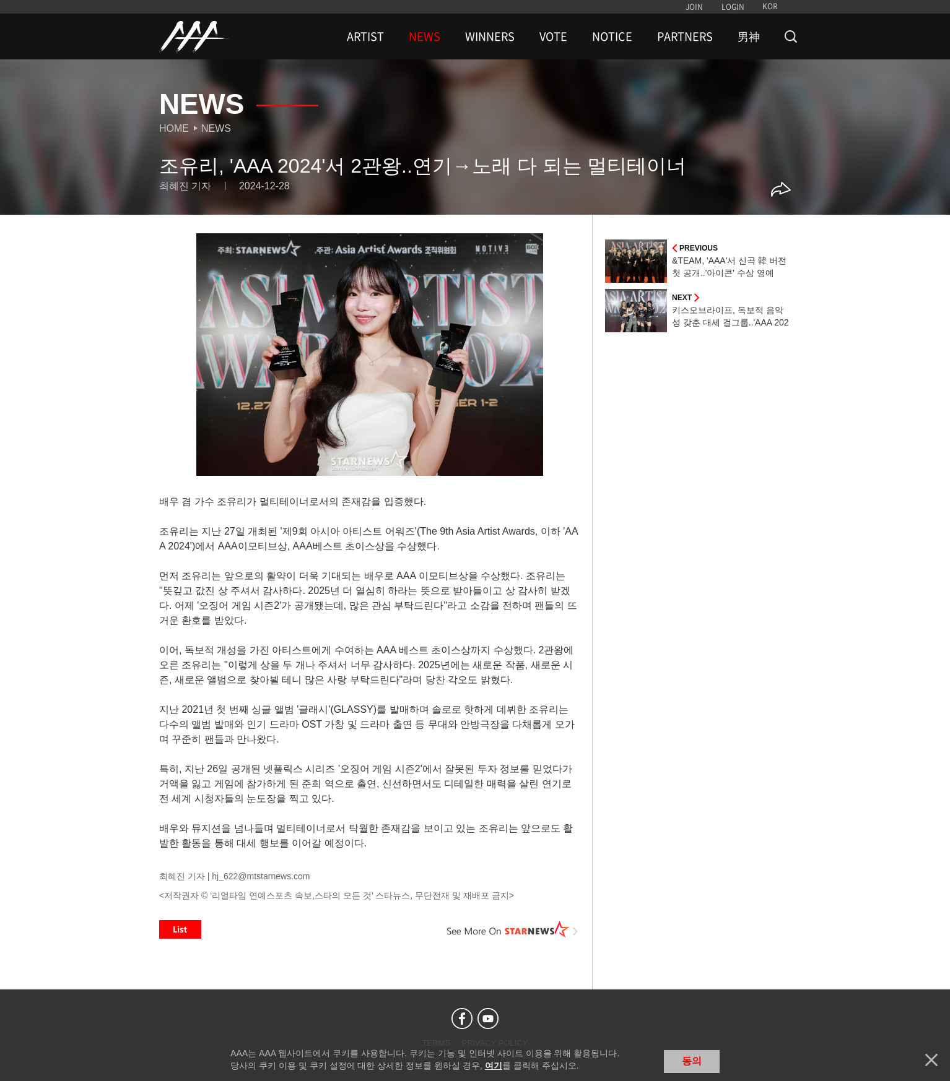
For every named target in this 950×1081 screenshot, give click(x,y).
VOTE (553, 36)
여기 (493, 1065)
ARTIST (365, 36)
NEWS (424, 36)
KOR (770, 6)
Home (174, 128)
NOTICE (612, 36)
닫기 (931, 1060)
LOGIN (732, 7)
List (180, 929)
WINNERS (490, 36)
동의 (692, 1061)
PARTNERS (685, 36)
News (216, 128)
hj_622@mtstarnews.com (261, 876)
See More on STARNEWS (512, 929)
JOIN (694, 7)
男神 (749, 36)
